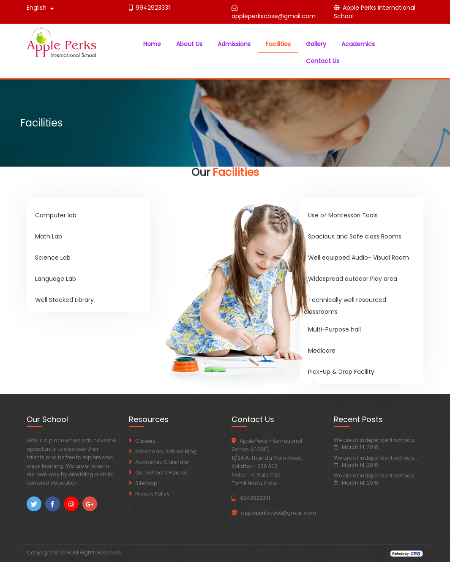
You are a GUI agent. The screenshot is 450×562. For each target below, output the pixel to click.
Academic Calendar (162, 462)
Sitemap (146, 483)
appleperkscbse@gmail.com (274, 16)
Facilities (278, 44)
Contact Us (322, 61)
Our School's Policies (161, 472)
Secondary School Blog (165, 451)
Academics (358, 44)
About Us (189, 44)
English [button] (40, 7)
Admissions (234, 44)
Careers (145, 440)
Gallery (316, 44)
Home (152, 44)
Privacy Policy (152, 493)
